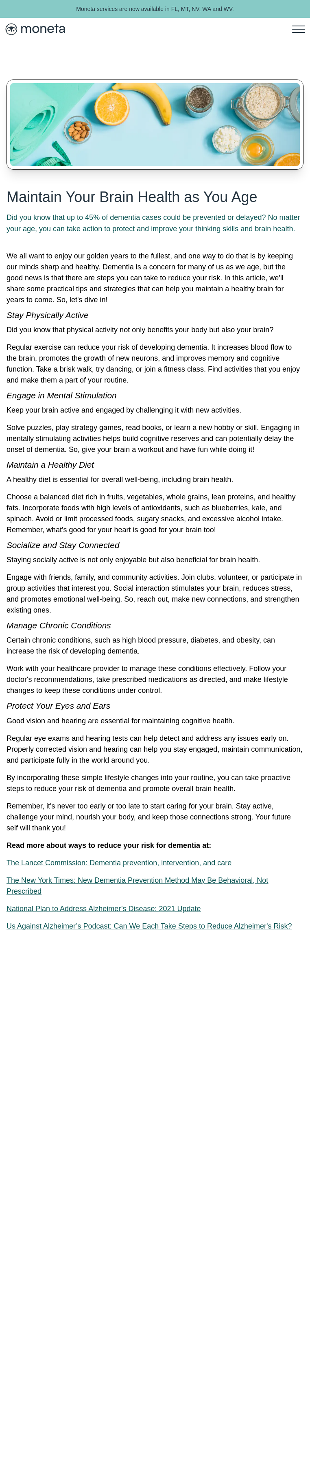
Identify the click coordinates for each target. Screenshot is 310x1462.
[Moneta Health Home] (35, 29)
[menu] (298, 29)
